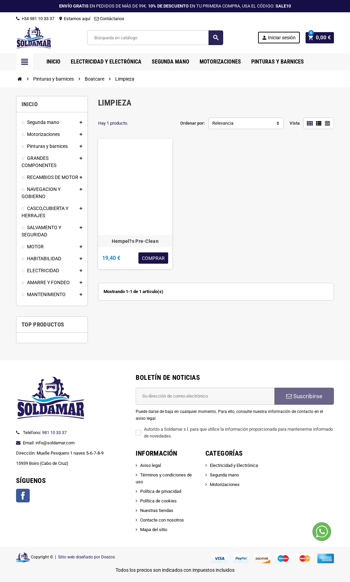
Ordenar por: (192, 123)
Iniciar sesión (281, 38)
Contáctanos (109, 18)
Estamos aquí (74, 18)
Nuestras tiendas (156, 510)
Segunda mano (224, 474)
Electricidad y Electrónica (234, 465)
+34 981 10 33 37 (35, 18)
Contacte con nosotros (162, 520)
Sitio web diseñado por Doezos (86, 557)
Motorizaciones (225, 484)
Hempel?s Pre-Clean (135, 241)
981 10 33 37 (54, 432)
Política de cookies (158, 500)
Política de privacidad (160, 491)
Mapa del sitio (153, 529)
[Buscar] (156, 37)
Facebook (23, 495)
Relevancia (222, 123)
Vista (295, 123)
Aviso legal (150, 465)
